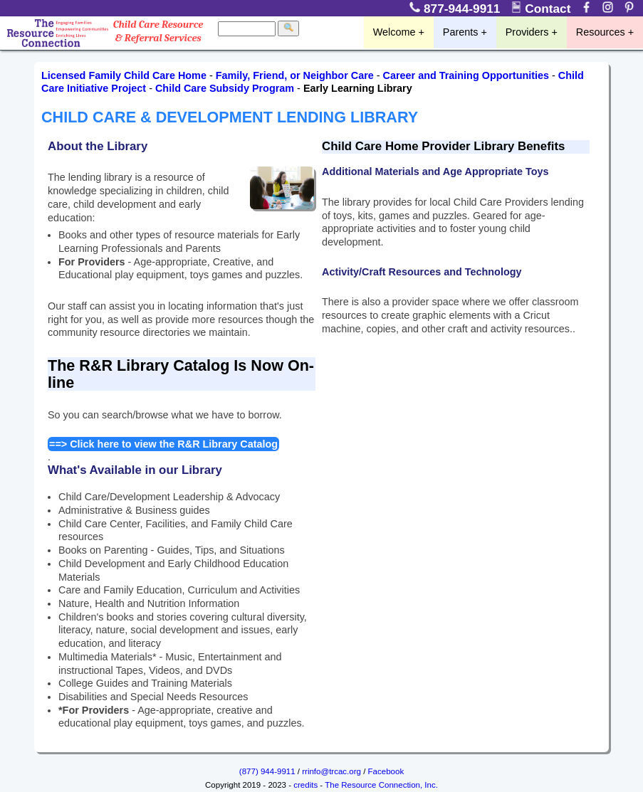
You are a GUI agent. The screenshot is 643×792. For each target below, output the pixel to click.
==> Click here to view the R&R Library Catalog (163, 444)
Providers (527, 32)
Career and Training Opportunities (466, 75)
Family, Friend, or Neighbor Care (295, 75)
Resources (600, 32)
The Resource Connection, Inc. (381, 785)
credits (305, 785)
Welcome (394, 32)
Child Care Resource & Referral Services (158, 31)
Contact (542, 8)
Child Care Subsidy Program (224, 88)
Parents (461, 32)
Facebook (386, 771)
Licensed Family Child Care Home (124, 75)
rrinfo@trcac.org (331, 771)
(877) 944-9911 (267, 771)
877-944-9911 (456, 8)
